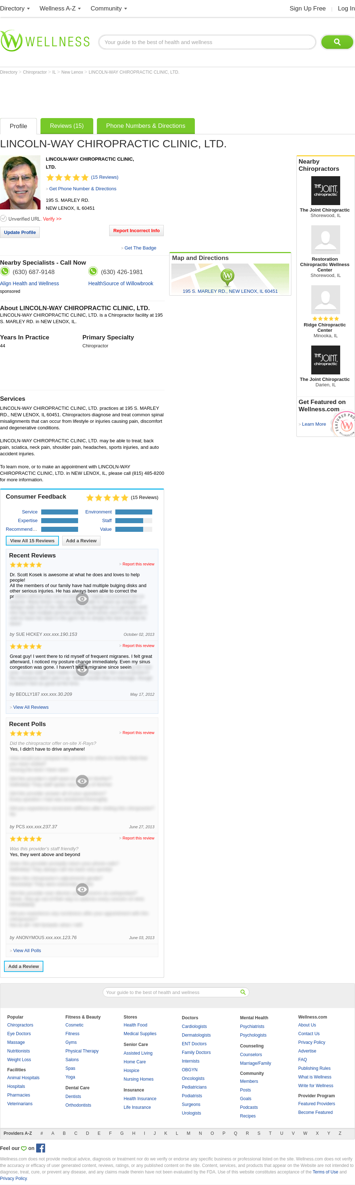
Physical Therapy (82, 1051)
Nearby (326, 165)
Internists (191, 1061)
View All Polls (27, 950)
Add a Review (81, 540)
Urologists (191, 1113)
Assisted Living (138, 1053)
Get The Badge (140, 248)
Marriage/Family (255, 1063)
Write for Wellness (315, 1085)
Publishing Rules (314, 1068)
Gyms (71, 1042)
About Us (307, 1025)
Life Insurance (137, 1107)
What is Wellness (315, 1077)
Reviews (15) (67, 126)
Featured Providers (316, 1103)
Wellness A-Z (58, 8)
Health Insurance (140, 1098)
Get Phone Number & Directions (82, 188)
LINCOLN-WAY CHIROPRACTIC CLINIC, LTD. (134, 72)
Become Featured (315, 1112)
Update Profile (20, 232)
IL (54, 72)
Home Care (135, 1061)
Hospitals (16, 1086)
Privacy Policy (311, 1042)
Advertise (307, 1051)
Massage (16, 1042)
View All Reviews (32, 540)
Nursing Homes (139, 1079)
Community (106, 8)
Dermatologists (196, 1035)
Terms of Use (325, 1172)
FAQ (302, 1059)
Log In (346, 8)
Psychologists (253, 1035)
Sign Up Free (308, 8)
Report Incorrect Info (136, 230)
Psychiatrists (252, 1026)
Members (249, 1081)
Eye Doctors (19, 1033)
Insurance (134, 1090)
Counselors (251, 1054)
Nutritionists (18, 1051)
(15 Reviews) (105, 177)
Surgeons (191, 1104)
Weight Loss (19, 1059)
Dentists (73, 1096)
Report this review (138, 564)
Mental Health (254, 1017)
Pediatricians (194, 1087)
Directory (12, 8)
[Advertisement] (131, 94)
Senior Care (136, 1044)
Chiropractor (35, 72)
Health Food (135, 1025)
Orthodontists (78, 1105)
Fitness (72, 1033)
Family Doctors (196, 1052)
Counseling (252, 1046)
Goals (245, 1098)
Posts (245, 1090)
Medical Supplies (140, 1033)
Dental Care (77, 1087)
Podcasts (249, 1107)
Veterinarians (20, 1103)
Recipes (248, 1116)
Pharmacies (18, 1095)
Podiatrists (192, 1095)
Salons (72, 1059)
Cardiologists (194, 1026)
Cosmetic (74, 1025)
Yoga (70, 1077)
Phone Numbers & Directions (145, 125)
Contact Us (309, 1033)
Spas (70, 1068)
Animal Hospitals (23, 1077)
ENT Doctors (194, 1043)
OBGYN (189, 1069)
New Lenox (72, 72)
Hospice (131, 1070)
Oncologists (193, 1078)
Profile (18, 126)
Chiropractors (20, 1025)
